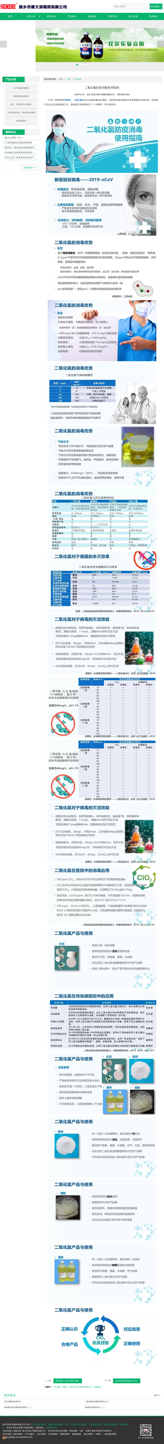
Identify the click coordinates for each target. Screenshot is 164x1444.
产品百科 (78, 79)
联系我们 (153, 16)
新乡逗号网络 (62, 1431)
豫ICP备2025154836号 (102, 1431)
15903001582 (51, 1428)
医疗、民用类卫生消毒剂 (21, 104)
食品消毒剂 (88, 1434)
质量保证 (92, 16)
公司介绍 (30, 16)
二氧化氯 (57, 1387)
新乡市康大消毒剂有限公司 (80, 1387)
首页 (10, 16)
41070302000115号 (17, 1437)
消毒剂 (65, 1387)
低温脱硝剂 (21, 121)
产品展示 (71, 16)
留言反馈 (133, 16)
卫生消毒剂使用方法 (12, 1401)
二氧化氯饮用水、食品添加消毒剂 (21, 112)
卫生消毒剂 (41, 1434)
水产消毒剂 (29, 1434)
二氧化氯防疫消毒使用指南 (18, 142)
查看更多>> (29, 167)
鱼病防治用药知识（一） (95, 1407)
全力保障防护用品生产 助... (126, 1381)
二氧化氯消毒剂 (110, 1434)
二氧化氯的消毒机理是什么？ (97, 1401)
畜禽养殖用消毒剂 (21, 96)
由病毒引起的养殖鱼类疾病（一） (21, 152)
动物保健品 (76, 1434)
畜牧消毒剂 (18, 1434)
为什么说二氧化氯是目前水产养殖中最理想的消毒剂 (21, 157)
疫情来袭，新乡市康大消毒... (67, 1381)
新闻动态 (51, 16)
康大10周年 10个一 (14, 137)
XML (82, 1431)
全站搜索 (154, 6)
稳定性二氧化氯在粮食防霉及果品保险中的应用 (21, 147)
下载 (68, 79)
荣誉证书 (112, 16)
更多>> (157, 1395)
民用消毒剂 (53, 1434)
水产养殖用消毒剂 (21, 88)
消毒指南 (97, 1387)
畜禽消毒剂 (65, 1434)
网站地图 (73, 1431)
